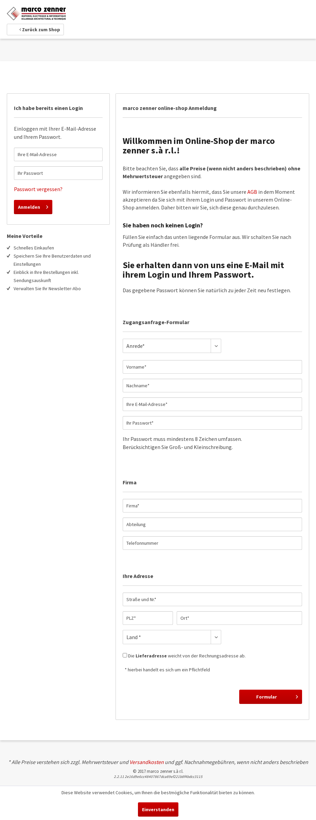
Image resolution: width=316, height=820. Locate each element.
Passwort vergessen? (38, 189)
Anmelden (33, 206)
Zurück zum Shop (39, 29)
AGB (252, 191)
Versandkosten (146, 762)
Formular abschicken (276, 697)
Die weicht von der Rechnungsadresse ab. (187, 656)
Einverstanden (158, 809)
